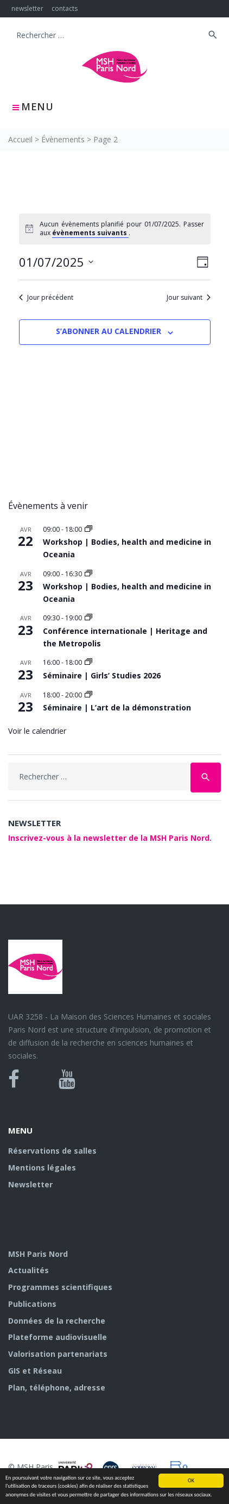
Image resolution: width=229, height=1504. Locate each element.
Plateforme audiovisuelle (57, 1337)
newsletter (27, 8)
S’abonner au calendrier (108, 331)
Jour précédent (46, 297)
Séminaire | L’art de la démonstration (117, 707)
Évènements (63, 139)
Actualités (28, 1270)
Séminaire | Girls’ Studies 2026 (102, 675)
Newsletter (30, 1184)
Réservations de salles (52, 1151)
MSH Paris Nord (38, 1254)
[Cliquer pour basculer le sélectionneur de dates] (56, 262)
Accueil (20, 139)
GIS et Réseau (35, 1370)
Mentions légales (42, 1167)
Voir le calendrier (37, 731)
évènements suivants (90, 232)
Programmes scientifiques (60, 1287)
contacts (65, 8)
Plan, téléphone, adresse (56, 1387)
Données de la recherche (56, 1321)
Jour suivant (189, 297)
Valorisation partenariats (57, 1354)
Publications (32, 1304)
